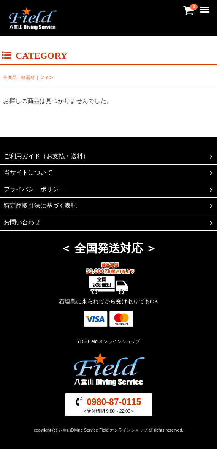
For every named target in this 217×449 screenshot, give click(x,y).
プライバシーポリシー (109, 189)
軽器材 (28, 77)
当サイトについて (109, 172)
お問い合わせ (109, 222)
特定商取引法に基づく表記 (109, 205)
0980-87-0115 (114, 402)
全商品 (10, 77)
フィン (46, 77)
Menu (205, 6)
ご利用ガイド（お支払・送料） (109, 156)
